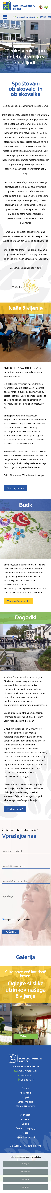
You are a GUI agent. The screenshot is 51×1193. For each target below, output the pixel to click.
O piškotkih (25, 1188)
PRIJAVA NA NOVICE (26, 1106)
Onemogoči (25, 1172)
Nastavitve (25, 1180)
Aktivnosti (25, 1114)
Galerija (25, 1123)
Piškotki (26, 1132)
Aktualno (25, 1119)
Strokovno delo (25, 1101)
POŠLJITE (10, 931)
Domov (25, 1088)
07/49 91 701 (45, 17)
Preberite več (15, 809)
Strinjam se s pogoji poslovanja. (17, 919)
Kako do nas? (27, 1079)
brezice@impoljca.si (26, 17)
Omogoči (25, 1164)
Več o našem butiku (18, 601)
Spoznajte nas (15, 488)
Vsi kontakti (25, 1092)
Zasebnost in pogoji (26, 1128)
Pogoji (25, 1097)
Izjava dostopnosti (25, 1137)
